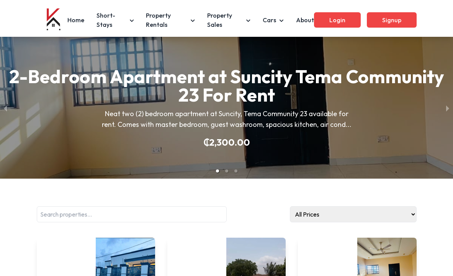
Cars (273, 20)
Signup (391, 20)
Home (75, 20)
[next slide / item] (447, 108)
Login (337, 20)
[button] (217, 170)
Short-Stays (115, 20)
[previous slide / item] (5, 108)
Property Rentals (170, 20)
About (305, 20)
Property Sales (228, 20)
